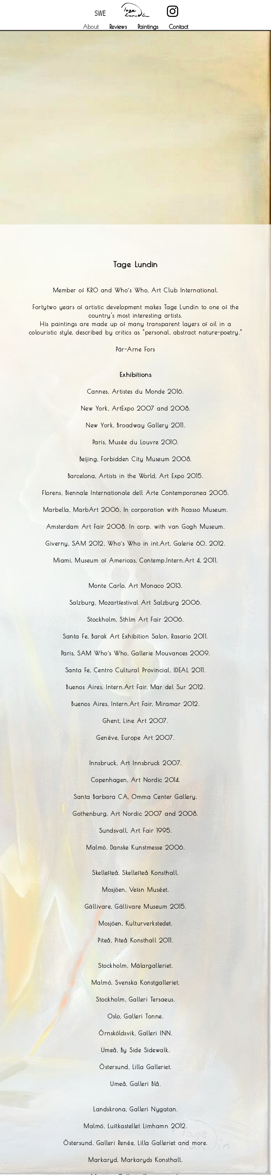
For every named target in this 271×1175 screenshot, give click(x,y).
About (91, 27)
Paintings (148, 27)
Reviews (118, 27)
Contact (178, 27)
